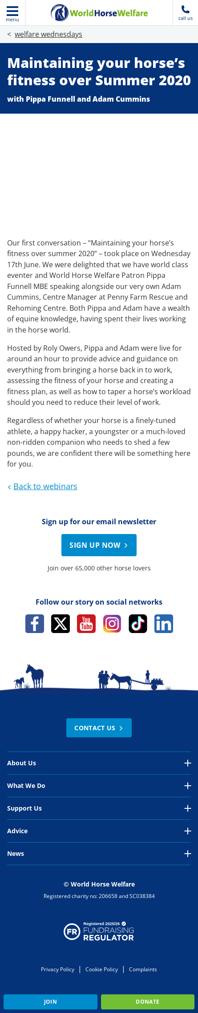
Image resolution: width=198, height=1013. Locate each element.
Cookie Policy (101, 969)
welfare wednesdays (48, 34)
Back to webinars (41, 486)
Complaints (143, 969)
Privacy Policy (57, 969)
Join (50, 1001)
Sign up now (99, 545)
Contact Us (99, 728)
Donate (147, 1001)
